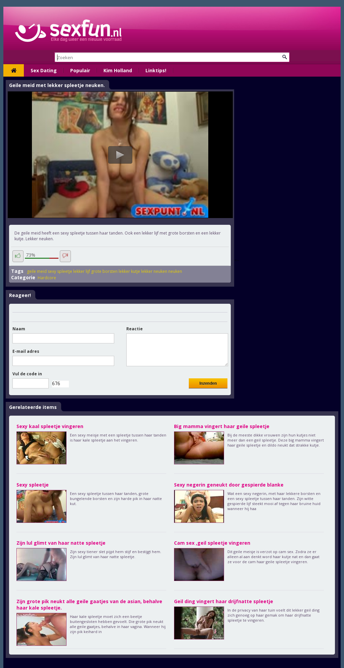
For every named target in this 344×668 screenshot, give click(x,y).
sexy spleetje (60, 271)
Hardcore (47, 278)
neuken (175, 271)
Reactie (134, 329)
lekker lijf (81, 271)
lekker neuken (154, 271)
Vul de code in (27, 374)
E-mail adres (25, 351)
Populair (80, 70)
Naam (18, 329)
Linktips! (155, 70)
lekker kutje (129, 271)
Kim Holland (117, 70)
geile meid (37, 271)
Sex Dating (44, 70)
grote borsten (104, 271)
